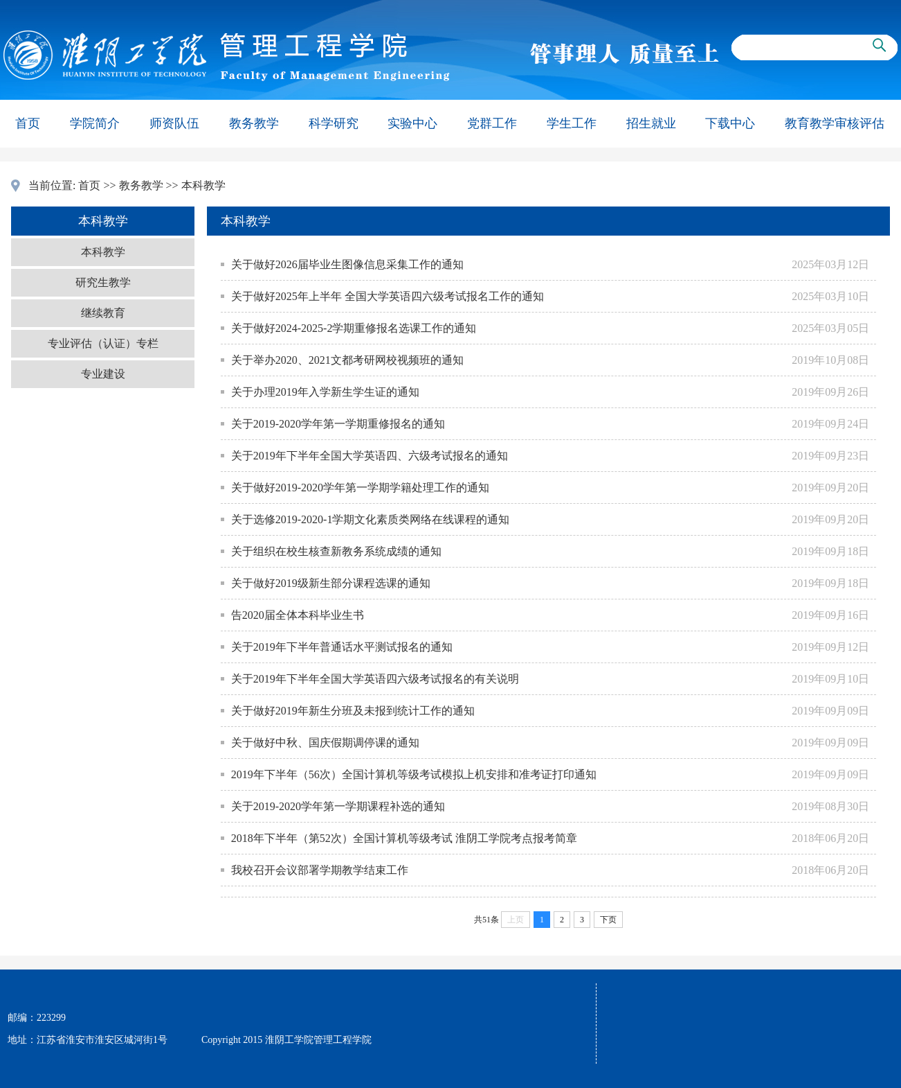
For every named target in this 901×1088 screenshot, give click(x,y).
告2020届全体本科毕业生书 (297, 615)
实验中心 (412, 123)
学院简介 (95, 123)
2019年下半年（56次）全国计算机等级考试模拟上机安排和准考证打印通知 (414, 774)
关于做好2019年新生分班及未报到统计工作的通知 (353, 711)
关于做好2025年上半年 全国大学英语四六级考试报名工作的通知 (387, 296)
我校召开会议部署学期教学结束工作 (319, 870)
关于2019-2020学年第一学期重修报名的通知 (338, 424)
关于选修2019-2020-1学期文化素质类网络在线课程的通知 (370, 519)
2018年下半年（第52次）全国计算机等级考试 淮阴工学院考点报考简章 (404, 838)
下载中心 (730, 123)
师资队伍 (174, 123)
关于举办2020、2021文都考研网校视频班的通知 (347, 360)
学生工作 (572, 123)
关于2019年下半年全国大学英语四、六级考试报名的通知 (369, 456)
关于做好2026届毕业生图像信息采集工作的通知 (347, 264)
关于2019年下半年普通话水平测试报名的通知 (342, 647)
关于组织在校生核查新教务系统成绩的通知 (336, 551)
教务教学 (254, 123)
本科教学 (203, 185)
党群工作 (492, 123)
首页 (27, 123)
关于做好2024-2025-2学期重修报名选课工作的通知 (354, 328)
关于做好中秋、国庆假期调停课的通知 (325, 742)
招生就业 (651, 123)
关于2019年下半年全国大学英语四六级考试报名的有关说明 (375, 679)
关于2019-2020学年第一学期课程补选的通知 (338, 806)
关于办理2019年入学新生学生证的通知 (325, 392)
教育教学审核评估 (834, 123)
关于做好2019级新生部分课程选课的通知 (330, 583)
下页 (608, 919)
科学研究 (333, 123)
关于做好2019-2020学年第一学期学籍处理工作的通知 (360, 487)
